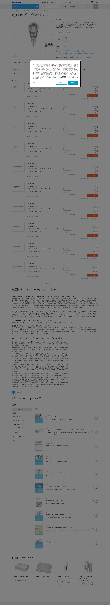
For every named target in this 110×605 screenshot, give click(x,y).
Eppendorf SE (37, 64)
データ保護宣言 (54, 77)
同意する (73, 82)
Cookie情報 (64, 76)
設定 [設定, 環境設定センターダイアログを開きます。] (34, 82)
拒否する (61, 82)
